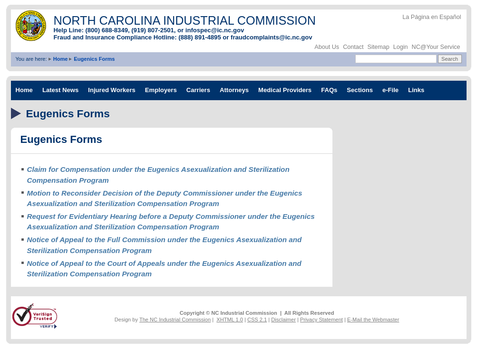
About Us (326, 47)
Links (416, 90)
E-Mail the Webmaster (373, 319)
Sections (360, 90)
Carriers (198, 90)
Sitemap (378, 47)
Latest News (60, 90)
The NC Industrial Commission (175, 319)
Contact (353, 47)
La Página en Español (431, 17)
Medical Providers (285, 90)
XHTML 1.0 (229, 319)
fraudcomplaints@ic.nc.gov (271, 37)
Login (400, 47)
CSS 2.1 (257, 319)
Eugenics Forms (94, 59)
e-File (390, 90)
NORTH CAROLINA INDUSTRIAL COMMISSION (185, 20)
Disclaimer (283, 319)
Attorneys (234, 90)
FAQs (329, 90)
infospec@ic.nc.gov (214, 30)
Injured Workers (111, 90)
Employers (161, 90)
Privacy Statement (321, 319)
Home (60, 59)
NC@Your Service (436, 47)
